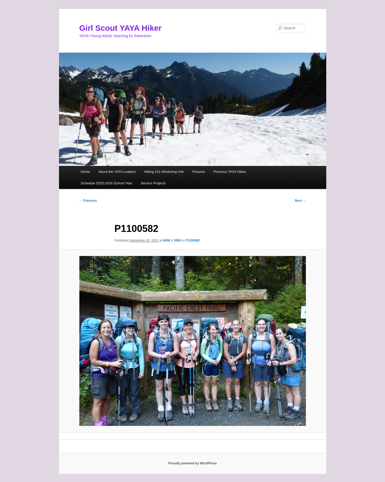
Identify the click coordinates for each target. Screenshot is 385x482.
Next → (300, 201)
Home (85, 172)
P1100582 (192, 240)
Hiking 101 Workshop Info (164, 172)
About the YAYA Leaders (117, 172)
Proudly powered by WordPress (192, 463)
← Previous (88, 201)
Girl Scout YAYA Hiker (120, 28)
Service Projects (153, 183)
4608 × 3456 (172, 240)
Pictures (198, 172)
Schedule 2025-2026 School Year (106, 183)
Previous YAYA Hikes (229, 172)
